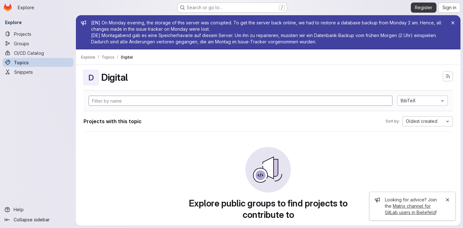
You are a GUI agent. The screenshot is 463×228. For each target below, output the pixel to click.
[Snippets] (38, 71)
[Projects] (38, 33)
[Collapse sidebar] (38, 219)
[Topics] (38, 62)
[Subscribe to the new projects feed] (448, 76)
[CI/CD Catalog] (38, 52)
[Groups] (38, 43)
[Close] (453, 23)
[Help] (38, 209)
